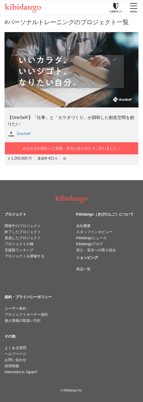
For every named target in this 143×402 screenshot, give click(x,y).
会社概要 (83, 226)
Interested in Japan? (21, 372)
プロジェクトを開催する (24, 256)
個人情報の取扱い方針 (23, 320)
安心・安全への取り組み (96, 250)
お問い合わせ (15, 360)
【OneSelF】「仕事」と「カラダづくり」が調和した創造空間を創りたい (71, 120)
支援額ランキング (19, 250)
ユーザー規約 (15, 308)
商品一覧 (83, 269)
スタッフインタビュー (94, 232)
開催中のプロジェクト (23, 226)
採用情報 (12, 366)
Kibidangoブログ (89, 244)
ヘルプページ (15, 354)
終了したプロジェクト (23, 232)
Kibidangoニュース (91, 238)
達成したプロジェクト (23, 238)
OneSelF (24, 134)
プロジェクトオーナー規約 (26, 314)
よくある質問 (15, 348)
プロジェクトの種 (19, 244)
